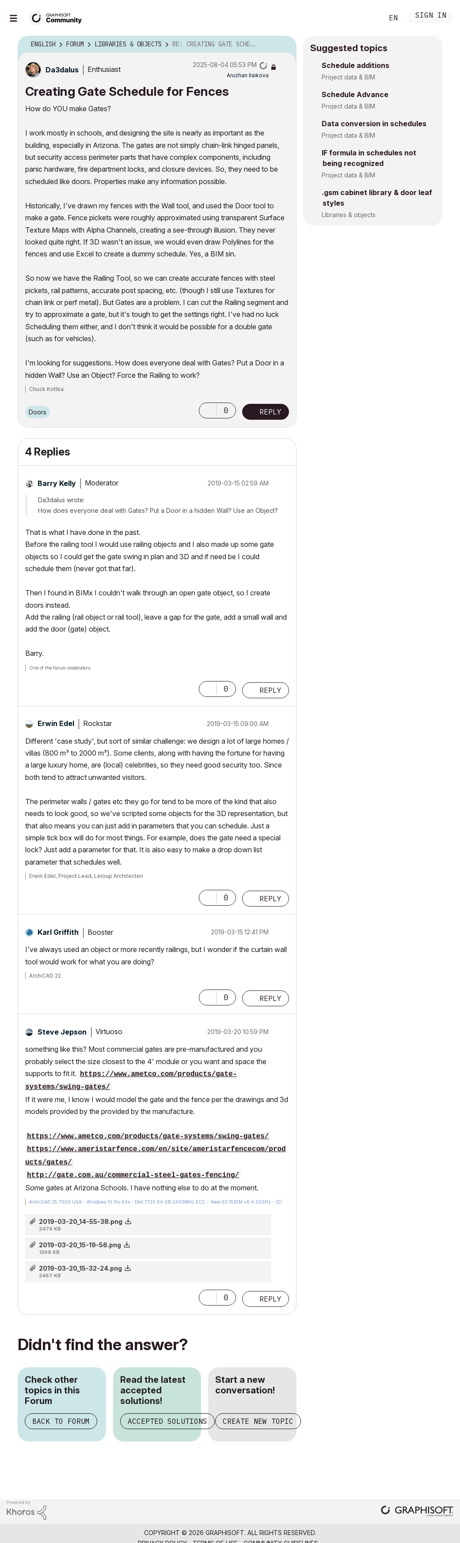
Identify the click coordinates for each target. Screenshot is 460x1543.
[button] (207, 410)
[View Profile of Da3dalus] (62, 69)
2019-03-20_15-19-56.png (80, 1245)
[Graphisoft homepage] (417, 1512)
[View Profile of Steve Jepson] (62, 1031)
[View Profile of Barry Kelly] (57, 483)
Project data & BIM (348, 77)
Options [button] (284, 44)
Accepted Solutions (167, 1421)
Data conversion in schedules (374, 123)
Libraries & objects (349, 214)
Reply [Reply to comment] (270, 690)
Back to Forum (61, 1421)
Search (366, 18)
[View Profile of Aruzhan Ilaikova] (248, 75)
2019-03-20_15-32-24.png (80, 1268)
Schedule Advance (355, 94)
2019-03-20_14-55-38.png (80, 1221)
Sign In (430, 16)
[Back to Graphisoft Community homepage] (58, 17)
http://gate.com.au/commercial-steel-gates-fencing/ (133, 1175)
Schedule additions (355, 65)
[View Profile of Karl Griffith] (58, 932)
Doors (37, 412)
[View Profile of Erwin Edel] (56, 723)
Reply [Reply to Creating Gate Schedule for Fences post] (270, 411)
